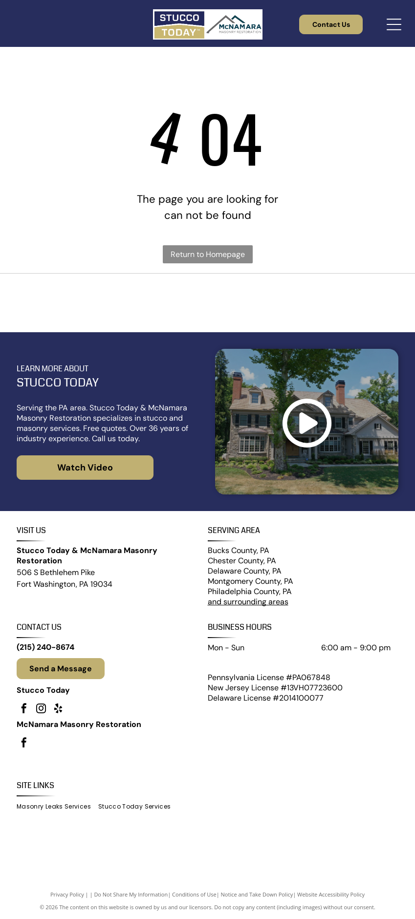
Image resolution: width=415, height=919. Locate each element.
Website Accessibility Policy (331, 894)
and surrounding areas (248, 602)
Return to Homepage (208, 254)
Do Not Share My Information (131, 894)
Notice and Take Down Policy (257, 894)
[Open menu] (394, 24)
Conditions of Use (194, 894)
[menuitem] (57, 806)
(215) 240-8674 (45, 647)
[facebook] (24, 709)
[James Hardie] (207, 302)
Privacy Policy (67, 894)
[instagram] (41, 709)
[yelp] (58, 709)
